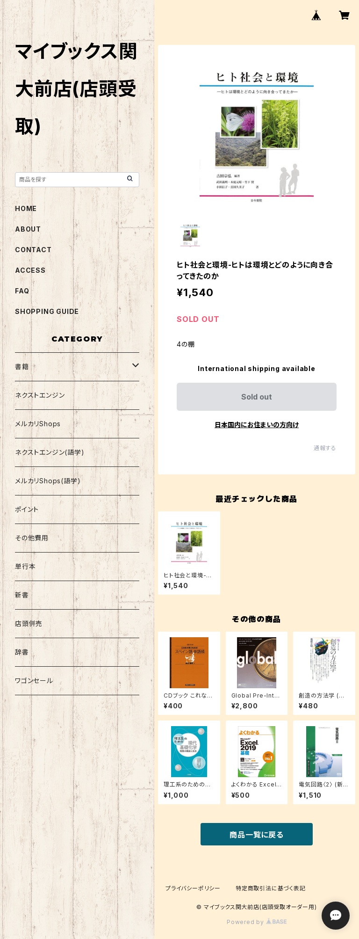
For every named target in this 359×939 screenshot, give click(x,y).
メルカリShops (38, 424)
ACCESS (30, 270)
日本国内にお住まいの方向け (257, 425)
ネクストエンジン (40, 395)
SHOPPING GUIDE (47, 311)
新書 (22, 595)
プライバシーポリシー (193, 888)
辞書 (22, 652)
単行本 (25, 566)
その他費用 (32, 538)
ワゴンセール (34, 680)
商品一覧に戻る (257, 834)
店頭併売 (29, 623)
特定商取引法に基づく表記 (271, 888)
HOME (26, 208)
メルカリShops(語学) (47, 481)
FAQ (22, 291)
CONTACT (33, 250)
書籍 (22, 367)
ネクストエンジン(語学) (50, 452)
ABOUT (28, 229)
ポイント (27, 509)
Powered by (257, 921)
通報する (325, 447)
